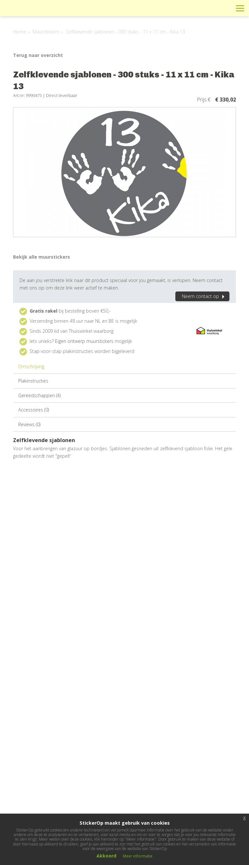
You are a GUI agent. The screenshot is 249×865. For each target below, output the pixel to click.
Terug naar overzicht (38, 55)
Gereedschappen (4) (39, 395)
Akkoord (106, 856)
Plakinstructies (33, 381)
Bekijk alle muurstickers (41, 257)
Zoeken (225, 8)
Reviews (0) (29, 424)
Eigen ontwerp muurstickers (84, 341)
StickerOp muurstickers (28, 13)
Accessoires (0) (33, 410)
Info (196, 8)
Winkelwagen (210, 8)
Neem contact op (204, 296)
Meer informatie (138, 856)
